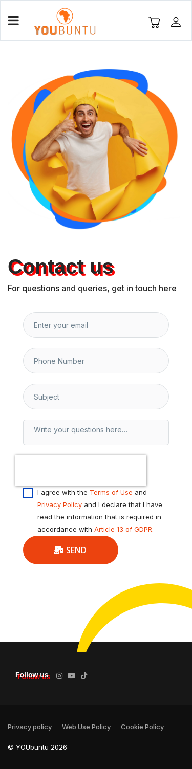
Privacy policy (30, 726)
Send (70, 550)
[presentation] (80, 470)
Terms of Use (111, 492)
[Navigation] (13, 21)
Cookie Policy (142, 726)
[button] (177, 21)
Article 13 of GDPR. (124, 529)
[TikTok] (84, 676)
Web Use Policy (86, 726)
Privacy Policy (59, 504)
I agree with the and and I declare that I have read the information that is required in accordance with (99, 510)
